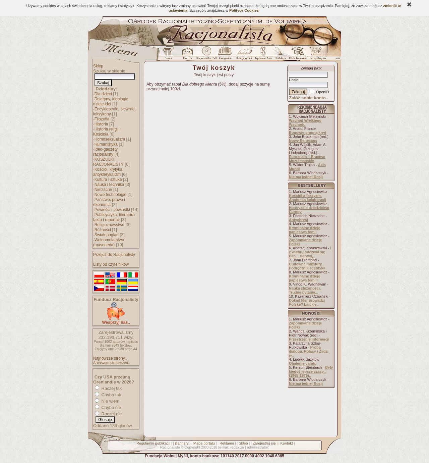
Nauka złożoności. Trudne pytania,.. (305, 290)
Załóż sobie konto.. (308, 97)
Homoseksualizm (110, 139)
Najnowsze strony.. (110, 358)
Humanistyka (106, 144)
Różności (103, 229)
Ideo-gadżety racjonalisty (105, 152)
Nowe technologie (110, 194)
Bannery (182, 443)
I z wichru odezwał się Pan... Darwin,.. (310, 252)
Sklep (98, 66)
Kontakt (287, 443)
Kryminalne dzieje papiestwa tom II (304, 278)
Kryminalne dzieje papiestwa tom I (304, 230)
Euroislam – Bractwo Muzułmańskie (307, 159)
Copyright (192, 447)
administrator (257, 447)
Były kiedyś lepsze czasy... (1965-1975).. (311, 371)
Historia (101, 124)
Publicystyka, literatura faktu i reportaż (114, 217)
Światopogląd (107, 235)
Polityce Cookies (244, 10)
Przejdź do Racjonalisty (114, 254)
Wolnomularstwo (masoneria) (108, 242)
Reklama (227, 443)
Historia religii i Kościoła (107, 132)
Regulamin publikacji (153, 443)
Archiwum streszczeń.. (111, 363)
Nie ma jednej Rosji (306, 177)
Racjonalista (170, 447)
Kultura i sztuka (108, 179)
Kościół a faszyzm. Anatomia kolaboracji (307, 198)
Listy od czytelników (111, 264)
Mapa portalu (204, 443)
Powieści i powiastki (112, 209)
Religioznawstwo (109, 224)
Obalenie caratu (303, 363)
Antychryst (298, 220)
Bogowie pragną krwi (307, 133)
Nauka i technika (109, 184)
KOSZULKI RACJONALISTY (108, 162)
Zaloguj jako (311, 68)
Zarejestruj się (264, 443)
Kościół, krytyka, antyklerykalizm (108, 172)
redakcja (237, 447)
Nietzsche (103, 189)
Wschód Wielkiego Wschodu (305, 122)
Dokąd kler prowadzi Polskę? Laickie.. (307, 302)
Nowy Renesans (303, 141)
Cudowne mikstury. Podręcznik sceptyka (307, 266)
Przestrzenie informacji (309, 339)
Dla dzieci (103, 94)
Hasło (293, 80)
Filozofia (102, 119)
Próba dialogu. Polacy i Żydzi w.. (308, 351)
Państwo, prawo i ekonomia (109, 202)
